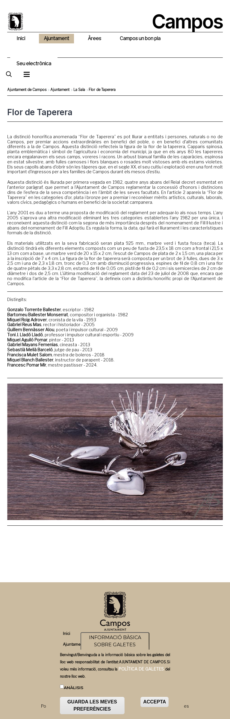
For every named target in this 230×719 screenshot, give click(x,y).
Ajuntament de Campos (26, 89)
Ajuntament (59, 89)
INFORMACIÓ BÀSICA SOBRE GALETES (115, 641)
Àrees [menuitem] (94, 38)
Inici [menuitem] (20, 38)
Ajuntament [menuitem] (56, 38)
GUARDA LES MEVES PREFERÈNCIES (92, 705)
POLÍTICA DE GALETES (141, 668)
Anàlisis (73, 687)
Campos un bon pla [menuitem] (140, 38)
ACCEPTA (154, 701)
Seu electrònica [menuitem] (33, 63)
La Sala (79, 89)
